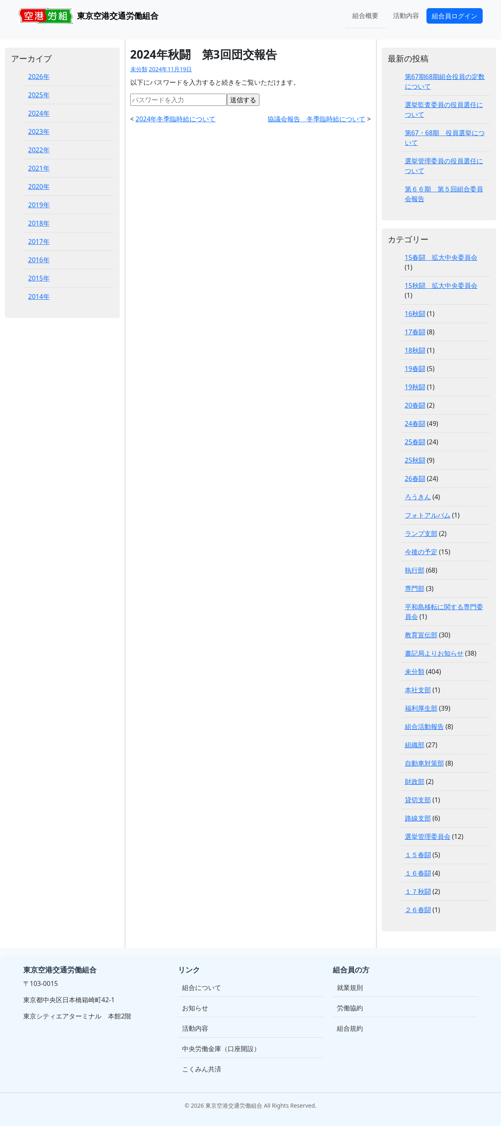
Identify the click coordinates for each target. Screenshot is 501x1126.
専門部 (414, 588)
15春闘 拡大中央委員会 (441, 257)
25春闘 (415, 441)
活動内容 (406, 15)
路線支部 (418, 818)
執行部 (414, 570)
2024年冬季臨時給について (176, 118)
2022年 (39, 149)
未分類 (138, 69)
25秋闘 (415, 460)
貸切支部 (418, 799)
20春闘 (415, 405)
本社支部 (418, 689)
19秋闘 (415, 386)
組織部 (414, 744)
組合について (201, 987)
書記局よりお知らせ (434, 653)
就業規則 (350, 987)
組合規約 (350, 1028)
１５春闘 (418, 854)
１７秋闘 (418, 891)
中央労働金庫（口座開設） (221, 1048)
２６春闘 (418, 909)
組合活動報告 (424, 726)
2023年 (39, 131)
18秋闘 (415, 350)
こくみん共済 (201, 1069)
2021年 (39, 168)
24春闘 (415, 423)
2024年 (39, 113)
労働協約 (350, 1007)
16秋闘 (415, 313)
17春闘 (415, 331)
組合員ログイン (454, 15)
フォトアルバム (427, 515)
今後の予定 (421, 551)
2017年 (39, 241)
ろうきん (418, 496)
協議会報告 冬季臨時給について (316, 118)
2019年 (39, 204)
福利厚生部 (421, 708)
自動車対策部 (424, 763)
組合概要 (365, 15)
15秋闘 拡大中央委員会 (441, 285)
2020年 (39, 186)
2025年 (39, 94)
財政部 (414, 781)
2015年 (39, 278)
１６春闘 (418, 873)
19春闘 (415, 368)
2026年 (39, 76)
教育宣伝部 (421, 634)
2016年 (39, 259)
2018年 (39, 223)
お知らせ (195, 1007)
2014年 (39, 296)
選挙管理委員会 (427, 836)
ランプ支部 (421, 533)
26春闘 (415, 478)
